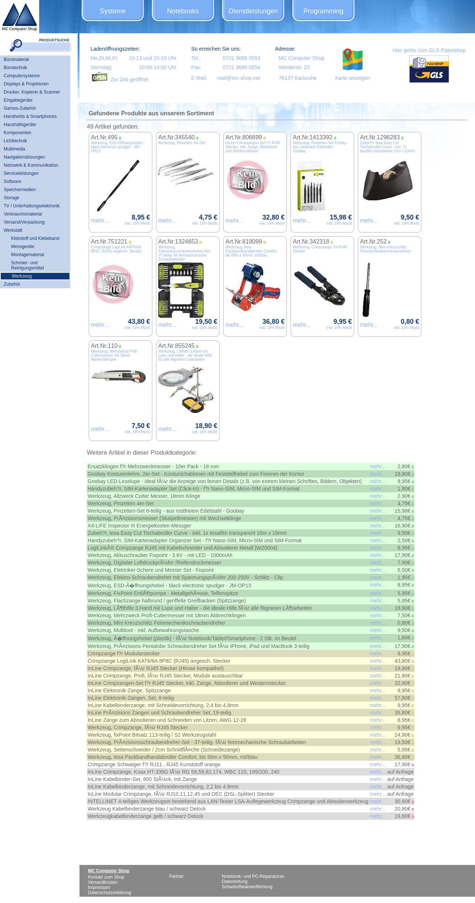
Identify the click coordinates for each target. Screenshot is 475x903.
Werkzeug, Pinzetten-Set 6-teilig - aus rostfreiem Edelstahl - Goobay (320, 147)
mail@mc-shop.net (238, 78)
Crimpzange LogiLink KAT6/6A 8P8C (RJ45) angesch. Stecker (116, 249)
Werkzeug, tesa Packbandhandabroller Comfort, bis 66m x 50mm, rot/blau (251, 251)
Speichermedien (20, 189)
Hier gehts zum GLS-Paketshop (429, 50)
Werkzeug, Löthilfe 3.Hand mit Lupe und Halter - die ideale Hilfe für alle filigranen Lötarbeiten (185, 355)
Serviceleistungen (21, 173)
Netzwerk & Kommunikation (31, 165)
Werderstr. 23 (294, 67)
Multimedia (14, 149)
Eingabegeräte (18, 100)
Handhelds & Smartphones (30, 116)
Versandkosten (102, 882)
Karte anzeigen (352, 78)
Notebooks (183, 11)
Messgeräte (22, 246)
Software (12, 181)
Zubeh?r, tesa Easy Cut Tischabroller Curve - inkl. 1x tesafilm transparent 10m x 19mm (387, 147)
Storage (11, 197)
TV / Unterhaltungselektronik (32, 205)
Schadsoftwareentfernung (247, 886)
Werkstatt (13, 230)
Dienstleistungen (253, 11)
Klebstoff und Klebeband (35, 238)
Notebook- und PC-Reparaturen (253, 876)
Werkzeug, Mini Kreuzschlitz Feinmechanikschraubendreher (385, 249)
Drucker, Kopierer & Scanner (32, 92)
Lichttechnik (15, 140)
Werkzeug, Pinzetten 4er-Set (182, 143)
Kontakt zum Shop (106, 877)
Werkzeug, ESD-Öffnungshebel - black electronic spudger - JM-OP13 (118, 147)
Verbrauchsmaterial (23, 214)
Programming (323, 11)
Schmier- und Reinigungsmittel (27, 265)
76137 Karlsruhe (298, 78)
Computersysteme (22, 75)
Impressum (99, 887)
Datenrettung (234, 881)
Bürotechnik (15, 67)
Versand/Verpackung (24, 222)
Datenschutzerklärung (109, 892)
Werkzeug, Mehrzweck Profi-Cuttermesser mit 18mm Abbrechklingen (114, 355)
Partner (176, 876)
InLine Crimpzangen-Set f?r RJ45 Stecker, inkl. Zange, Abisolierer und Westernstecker (252, 147)
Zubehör (12, 284)
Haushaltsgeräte (20, 124)
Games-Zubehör (20, 108)
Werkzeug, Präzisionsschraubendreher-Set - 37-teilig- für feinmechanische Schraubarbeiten (185, 253)
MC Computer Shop (302, 58)
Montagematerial (27, 254)
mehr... (100, 220)
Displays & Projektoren (26, 83)
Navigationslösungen (24, 157)
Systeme (113, 11)
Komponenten (17, 132)
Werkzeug (22, 276)
